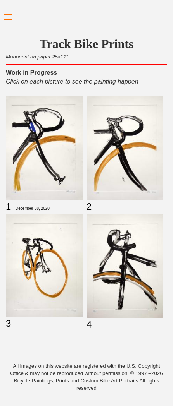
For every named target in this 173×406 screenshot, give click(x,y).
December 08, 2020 (33, 208)
